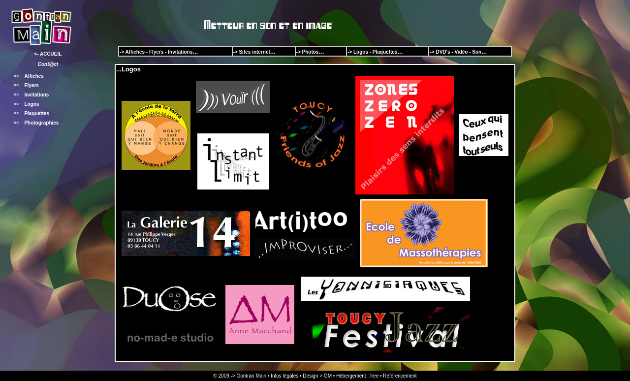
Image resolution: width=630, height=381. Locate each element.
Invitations (36, 94)
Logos (31, 104)
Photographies (41, 123)
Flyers (31, 85)
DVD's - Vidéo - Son (458, 52)
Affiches (33, 76)
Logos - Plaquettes (375, 52)
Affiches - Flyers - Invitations (159, 52)
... (321, 51)
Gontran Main (251, 376)
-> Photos (307, 52)
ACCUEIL (51, 54)
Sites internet (254, 52)
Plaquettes (36, 113)
